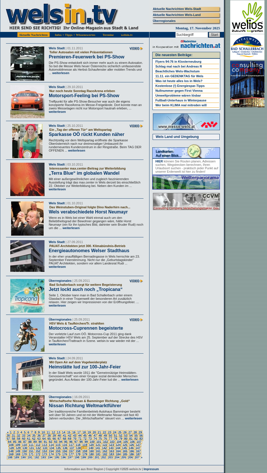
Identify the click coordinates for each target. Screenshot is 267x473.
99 (86, 441)
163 (111, 451)
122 (104, 445)
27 (130, 432)
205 (123, 457)
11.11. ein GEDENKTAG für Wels (179, 76)
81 (130, 438)
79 (120, 438)
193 (43, 457)
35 (33, 435)
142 (104, 448)
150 (24, 451)
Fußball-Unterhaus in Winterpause (181, 100)
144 (118, 448)
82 (135, 438)
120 (91, 445)
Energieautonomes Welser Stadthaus (89, 250)
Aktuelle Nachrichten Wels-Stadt (177, 9)
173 (44, 454)
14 (63, 432)
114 (51, 445)
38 (49, 435)
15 (68, 432)
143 (111, 448)
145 (124, 448)
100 (92, 441)
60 (23, 438)
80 (125, 438)
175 (58, 454)
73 (90, 438)
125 (124, 445)
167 (138, 451)
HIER (159, 161)
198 (76, 457)
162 (104, 451)
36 (39, 435)
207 (137, 457)
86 (19, 441)
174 (51, 454)
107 (139, 441)
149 (17, 451)
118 (78, 445)
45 (84, 435)
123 (111, 445)
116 (64, 445)
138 (78, 448)
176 (64, 454)
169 (17, 454)
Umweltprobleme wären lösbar (178, 95)
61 (28, 438)
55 (135, 435)
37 (44, 435)
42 (69, 435)
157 (71, 451)
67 (59, 438)
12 (53, 432)
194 (50, 457)
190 (23, 457)
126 (131, 445)
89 (35, 441)
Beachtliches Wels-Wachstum (177, 71)
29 (140, 432)
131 (31, 448)
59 (18, 438)
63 (39, 438)
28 (135, 432)
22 (104, 432)
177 (71, 454)
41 (64, 435)
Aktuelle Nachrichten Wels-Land (177, 15)
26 (124, 432)
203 (110, 457)
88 (30, 441)
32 (18, 435)
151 (31, 451)
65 (49, 438)
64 (44, 438)
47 (95, 435)
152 (37, 451)
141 (97, 448)
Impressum (151, 469)
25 (119, 432)
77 (110, 438)
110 (24, 445)
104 (118, 441)
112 (37, 445)
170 (24, 454)
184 (118, 454)
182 (104, 454)
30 (8, 435)
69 (69, 438)
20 (94, 432)
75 (100, 438)
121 (98, 445)
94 (60, 441)
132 (38, 448)
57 (8, 438)
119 (84, 445)
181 (98, 454)
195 (56, 457)
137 (71, 448)
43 (74, 435)
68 (64, 438)
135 (58, 448)
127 (138, 445)
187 (138, 454)
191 (30, 457)
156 (64, 451)
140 (91, 448)
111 (31, 445)
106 (132, 441)
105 (125, 441)
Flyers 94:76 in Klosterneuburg (178, 61)
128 (11, 448)
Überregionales (164, 21)
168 (11, 454)
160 (91, 451)
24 (114, 432)
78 (115, 438)
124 (118, 445)
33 (23, 435)
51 (115, 435)
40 (59, 435)
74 (95, 438)
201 (96, 457)
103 (112, 441)
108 (11, 445)
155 (58, 451)
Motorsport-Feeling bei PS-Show (84, 95)
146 (131, 448)
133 (45, 448)
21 (99, 432)
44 (79, 435)
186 (131, 454)
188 (9, 457)
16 (73, 432)
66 (54, 438)
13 (58, 432)
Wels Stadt (57, 48)
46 (90, 435)
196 (63, 457)
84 (9, 441)
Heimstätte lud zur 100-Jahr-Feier (85, 366)
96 (70, 441)
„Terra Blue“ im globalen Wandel (84, 173)
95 (65, 441)
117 (71, 445)
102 (105, 441)
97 (76, 441)
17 (78, 432)
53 (125, 435)
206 (130, 457)
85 (14, 441)
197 (70, 457)
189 (16, 457)
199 (83, 457)
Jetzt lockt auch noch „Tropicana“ (86, 289)
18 (84, 432)
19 (89, 432)
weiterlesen (60, 73)
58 (13, 438)
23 (109, 432)
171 (31, 454)
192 (36, 457)
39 (54, 435)
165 (124, 451)
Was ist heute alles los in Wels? (179, 81)
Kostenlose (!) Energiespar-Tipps (180, 85)
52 (120, 435)
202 (103, 457)
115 (58, 445)
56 (141, 435)
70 (74, 438)
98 (81, 441)
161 (98, 451)
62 (33, 438)
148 (11, 451)
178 (78, 454)
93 (55, 441)
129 (18, 448)
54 (130, 435)
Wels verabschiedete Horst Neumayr (88, 211)
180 (91, 454)
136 (65, 448)
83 (141, 438)
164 (118, 451)
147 (137, 448)
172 (37, 454)
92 (50, 441)
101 (98, 441)
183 (111, 454)
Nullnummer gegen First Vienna (179, 90)
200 (90, 457)
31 (13, 435)
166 (131, 451)
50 (110, 435)
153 (44, 451)
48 (100, 435)
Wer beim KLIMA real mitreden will (181, 105)
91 (45, 441)
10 (43, 432)
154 (51, 451)
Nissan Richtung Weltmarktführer (85, 405)
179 (84, 454)
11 (48, 432)
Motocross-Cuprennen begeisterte (86, 328)
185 (124, 454)
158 (78, 451)
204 (117, 457)
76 (105, 438)
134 (51, 448)
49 (105, 435)
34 (28, 435)
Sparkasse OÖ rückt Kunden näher (86, 134)
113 (44, 445)
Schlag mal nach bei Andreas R (178, 66)
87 (25, 441)
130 (25, 448)
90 (40, 441)
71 (79, 438)
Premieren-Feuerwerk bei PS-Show (86, 56)
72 (84, 438)
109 (17, 445)
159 (84, 451)
